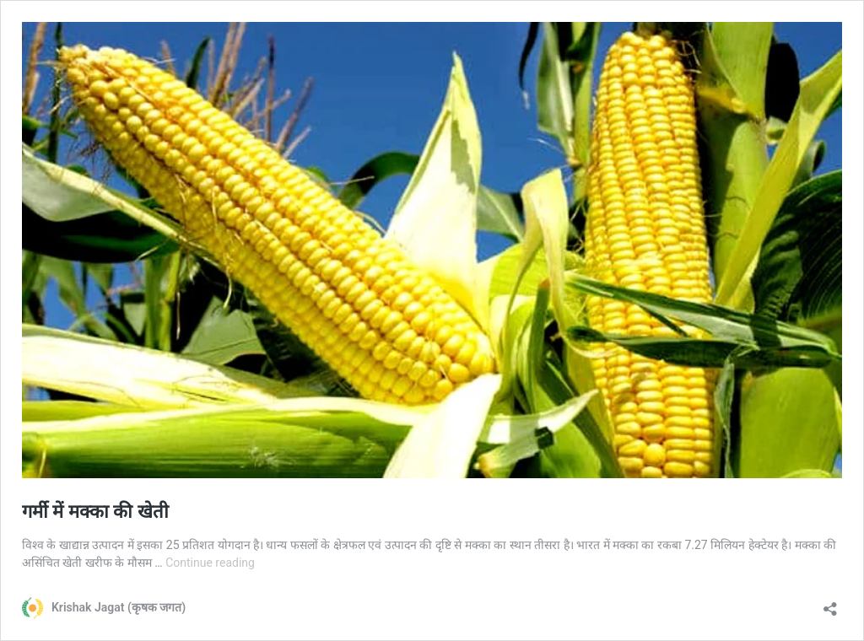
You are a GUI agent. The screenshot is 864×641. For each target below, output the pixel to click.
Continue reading (210, 562)
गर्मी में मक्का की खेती (95, 511)
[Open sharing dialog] (830, 603)
